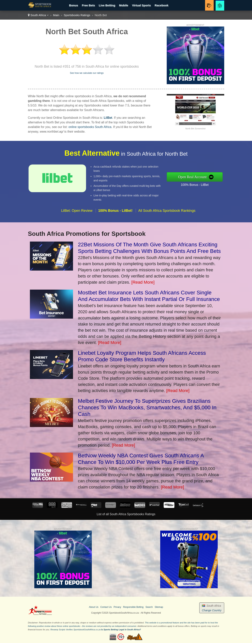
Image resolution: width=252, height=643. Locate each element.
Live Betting (107, 5)
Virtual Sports (141, 5)
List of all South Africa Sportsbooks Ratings (126, 514)
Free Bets (88, 5)
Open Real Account (195, 177)
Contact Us (106, 607)
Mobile (123, 5)
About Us (93, 607)
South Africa (38, 15)
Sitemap (159, 607)
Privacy (117, 607)
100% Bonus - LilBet (198, 184)
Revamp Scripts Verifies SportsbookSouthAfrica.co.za (75, 629)
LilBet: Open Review (76, 214)
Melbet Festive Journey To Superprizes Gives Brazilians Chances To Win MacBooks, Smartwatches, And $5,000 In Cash (147, 407)
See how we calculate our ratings (87, 73)
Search (149, 607)
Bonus (73, 5)
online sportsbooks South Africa (89, 127)
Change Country (212, 610)
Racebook (161, 5)
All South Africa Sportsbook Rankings (166, 214)
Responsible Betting (133, 607)
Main (56, 15)
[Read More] (142, 282)
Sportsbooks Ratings (77, 15)
